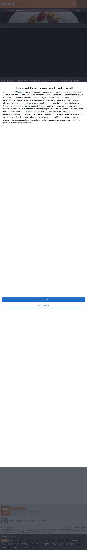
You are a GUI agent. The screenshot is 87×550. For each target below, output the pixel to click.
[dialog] (43, 275)
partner (21, 92)
